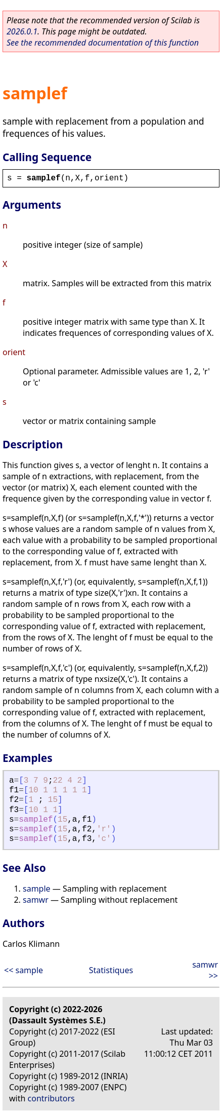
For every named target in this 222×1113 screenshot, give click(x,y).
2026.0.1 (22, 31)
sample (37, 888)
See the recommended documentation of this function (103, 42)
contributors (51, 1098)
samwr (36, 899)
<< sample (23, 970)
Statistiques (111, 970)
